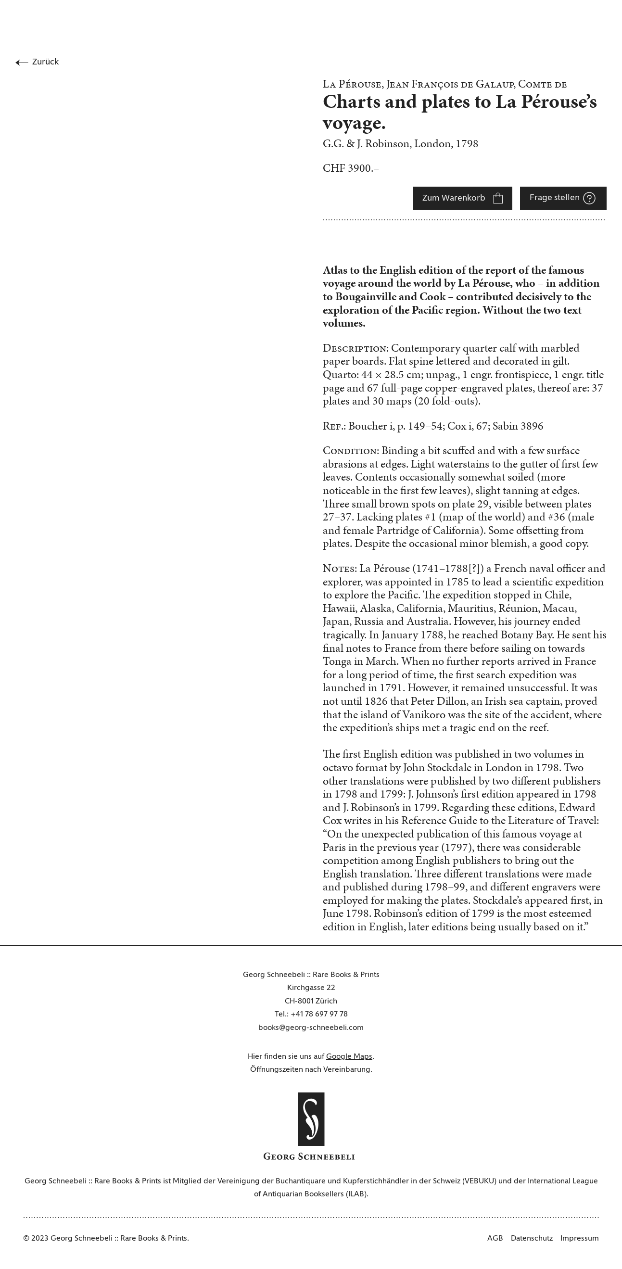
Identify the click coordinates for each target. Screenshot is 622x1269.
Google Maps (349, 1057)
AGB (495, 1239)
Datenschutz (532, 1239)
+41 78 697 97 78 (319, 1014)
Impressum (579, 1239)
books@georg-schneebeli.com (311, 1028)
